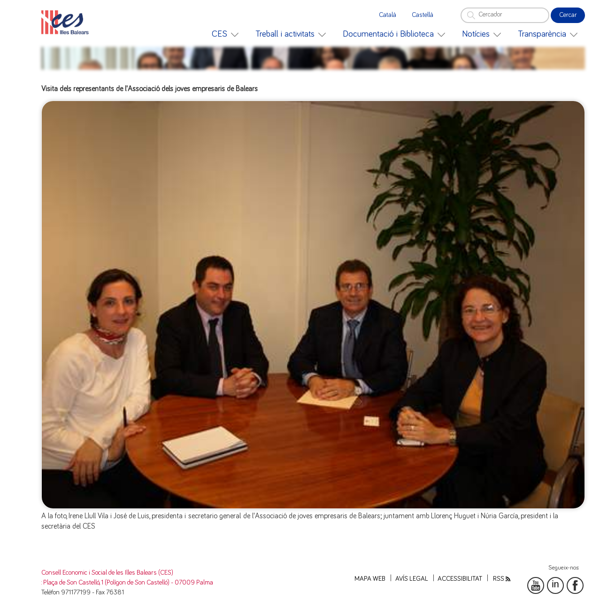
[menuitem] (225, 34)
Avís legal (411, 579)
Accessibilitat (460, 579)
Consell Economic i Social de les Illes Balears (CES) (107, 572)
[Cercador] (505, 15)
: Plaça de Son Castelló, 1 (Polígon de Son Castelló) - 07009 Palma (127, 582)
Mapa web (369, 579)
